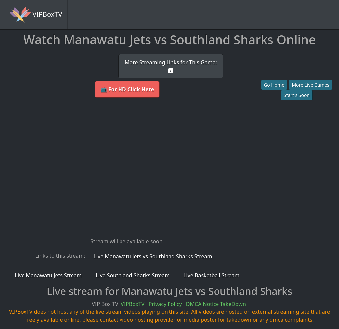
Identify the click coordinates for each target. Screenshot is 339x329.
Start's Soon (297, 95)
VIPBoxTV (36, 14)
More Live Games (310, 85)
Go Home (274, 85)
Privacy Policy (165, 303)
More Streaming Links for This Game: (171, 66)
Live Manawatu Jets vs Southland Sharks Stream (153, 256)
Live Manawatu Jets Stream (48, 275)
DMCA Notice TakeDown (216, 303)
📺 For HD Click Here (127, 89)
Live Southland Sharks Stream (133, 275)
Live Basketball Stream (211, 275)
